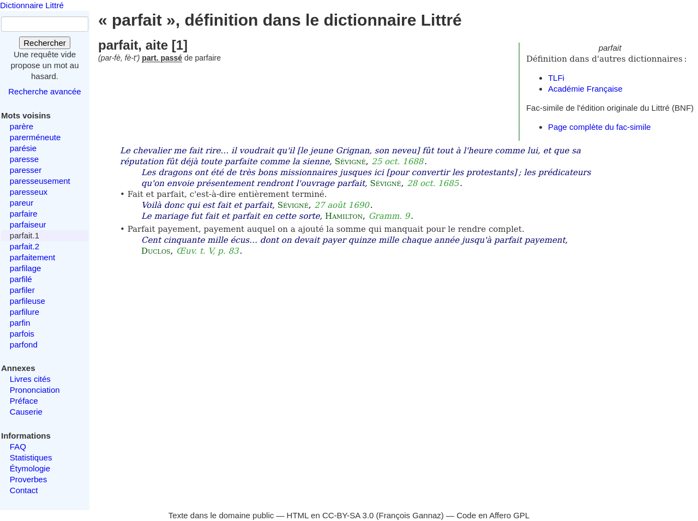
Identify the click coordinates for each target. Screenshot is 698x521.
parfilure (24, 311)
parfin (20, 322)
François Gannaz (410, 515)
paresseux (28, 191)
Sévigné (350, 161)
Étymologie (30, 468)
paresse (24, 159)
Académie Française (585, 88)
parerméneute (35, 137)
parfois (22, 333)
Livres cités (30, 379)
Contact (24, 490)
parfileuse (27, 301)
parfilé (21, 279)
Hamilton (344, 216)
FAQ (18, 446)
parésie (23, 148)
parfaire (24, 213)
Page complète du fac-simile (599, 126)
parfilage (25, 268)
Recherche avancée (44, 91)
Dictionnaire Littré (32, 5)
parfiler (22, 290)
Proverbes (28, 479)
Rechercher (44, 42)
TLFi (556, 77)
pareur (21, 202)
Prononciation (35, 389)
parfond (24, 344)
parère (21, 126)
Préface (24, 400)
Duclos (156, 251)
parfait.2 (24, 246)
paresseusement (40, 180)
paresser (25, 170)
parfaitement (32, 257)
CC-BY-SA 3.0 (348, 515)
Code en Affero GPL (492, 515)
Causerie (26, 411)
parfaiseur (28, 224)
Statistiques (31, 457)
